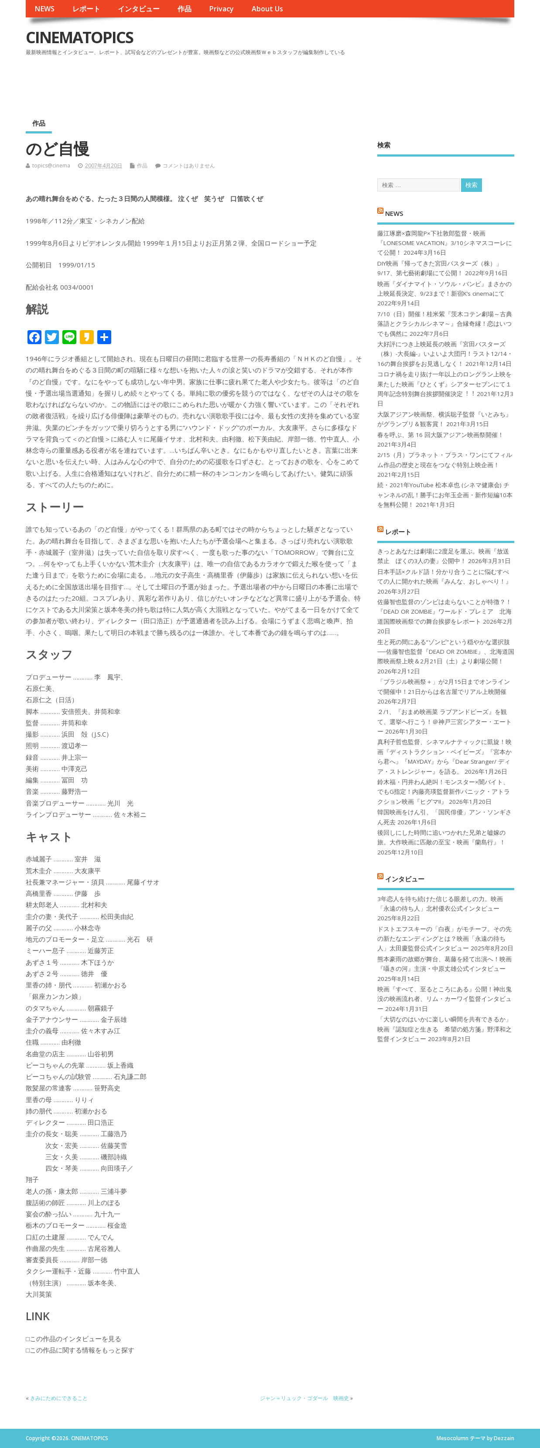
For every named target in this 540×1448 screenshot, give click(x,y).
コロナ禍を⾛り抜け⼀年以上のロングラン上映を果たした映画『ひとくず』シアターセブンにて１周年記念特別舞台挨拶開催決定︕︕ (444, 384)
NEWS (44, 9)
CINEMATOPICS (79, 37)
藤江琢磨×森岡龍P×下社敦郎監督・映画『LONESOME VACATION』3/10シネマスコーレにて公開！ (444, 243)
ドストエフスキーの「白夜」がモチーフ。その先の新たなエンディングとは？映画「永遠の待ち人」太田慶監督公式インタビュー (444, 939)
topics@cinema (51, 165)
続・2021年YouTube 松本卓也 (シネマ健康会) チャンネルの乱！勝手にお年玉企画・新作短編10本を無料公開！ (445, 495)
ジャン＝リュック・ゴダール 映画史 (304, 1398)
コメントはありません (189, 165)
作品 (184, 9)
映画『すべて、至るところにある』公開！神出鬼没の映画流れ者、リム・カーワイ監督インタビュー (444, 999)
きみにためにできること (59, 1398)
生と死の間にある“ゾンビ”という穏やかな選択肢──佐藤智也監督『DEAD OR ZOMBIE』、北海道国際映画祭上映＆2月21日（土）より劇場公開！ (445, 652)
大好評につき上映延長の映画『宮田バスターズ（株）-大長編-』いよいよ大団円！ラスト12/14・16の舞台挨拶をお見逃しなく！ (445, 354)
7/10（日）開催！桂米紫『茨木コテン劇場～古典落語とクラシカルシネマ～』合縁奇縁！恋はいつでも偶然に (444, 324)
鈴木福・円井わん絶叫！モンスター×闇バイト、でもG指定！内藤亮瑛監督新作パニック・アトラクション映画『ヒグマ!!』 (443, 792)
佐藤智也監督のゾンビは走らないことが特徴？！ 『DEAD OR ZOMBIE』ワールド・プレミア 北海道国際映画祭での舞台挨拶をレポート (444, 611)
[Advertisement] (348, 82)
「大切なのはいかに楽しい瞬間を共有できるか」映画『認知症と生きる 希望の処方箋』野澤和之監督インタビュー (444, 1029)
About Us (267, 9)
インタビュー (139, 9)
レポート (86, 9)
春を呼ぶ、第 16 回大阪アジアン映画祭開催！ (440, 435)
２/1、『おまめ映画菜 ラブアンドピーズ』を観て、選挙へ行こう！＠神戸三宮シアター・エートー (444, 721)
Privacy (221, 9)
